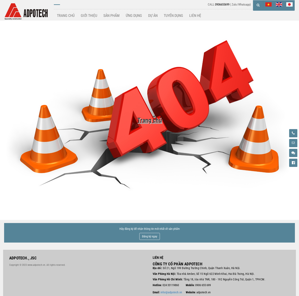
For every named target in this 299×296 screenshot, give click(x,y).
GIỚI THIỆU (89, 15)
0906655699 (222, 4)
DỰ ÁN (153, 15)
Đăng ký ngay (149, 236)
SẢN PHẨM (111, 15)
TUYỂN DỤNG (173, 15)
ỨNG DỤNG (134, 15)
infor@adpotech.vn (171, 292)
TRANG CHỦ (66, 15)
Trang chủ (149, 120)
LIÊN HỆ (195, 15)
